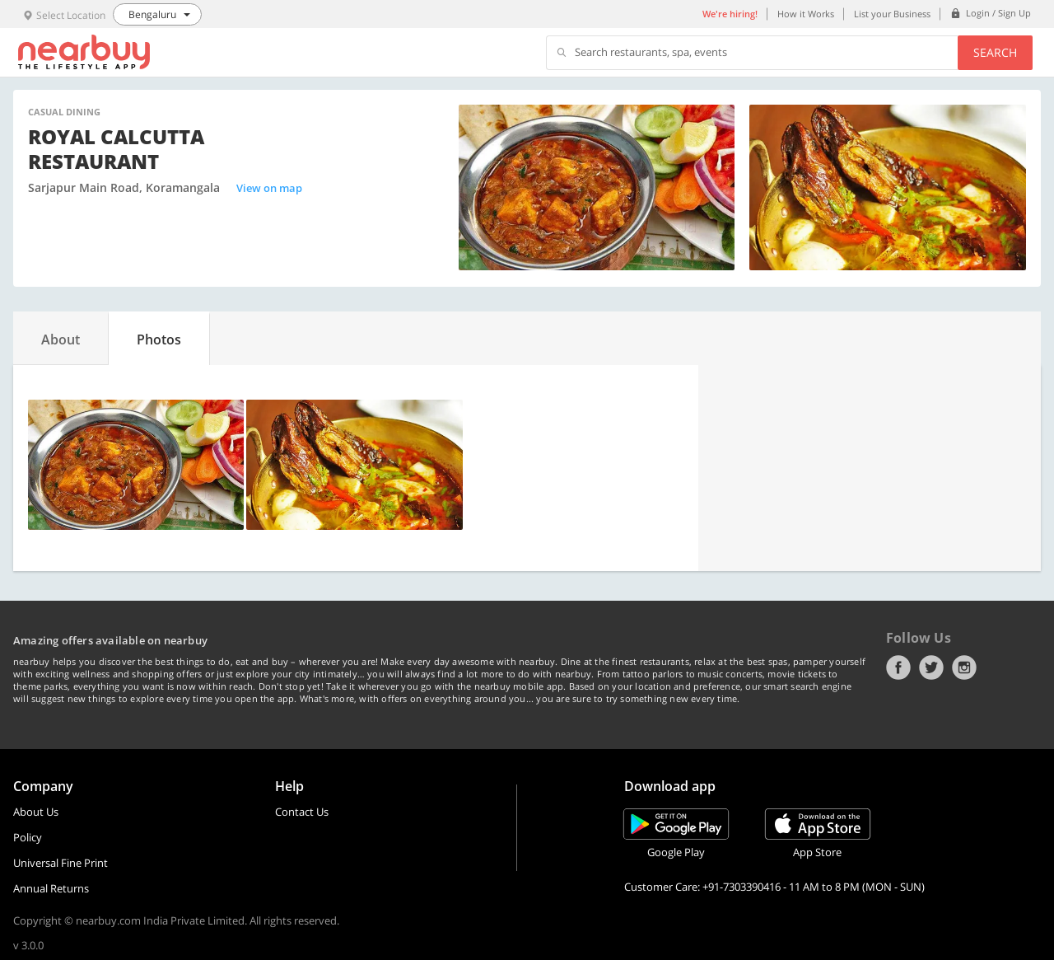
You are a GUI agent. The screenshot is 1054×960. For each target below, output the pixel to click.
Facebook (898, 667)
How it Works (805, 13)
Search (995, 52)
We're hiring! (730, 13)
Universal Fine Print (60, 862)
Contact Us (302, 811)
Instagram (964, 667)
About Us (35, 811)
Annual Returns (51, 888)
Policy (27, 837)
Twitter (931, 667)
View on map (269, 187)
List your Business (892, 13)
